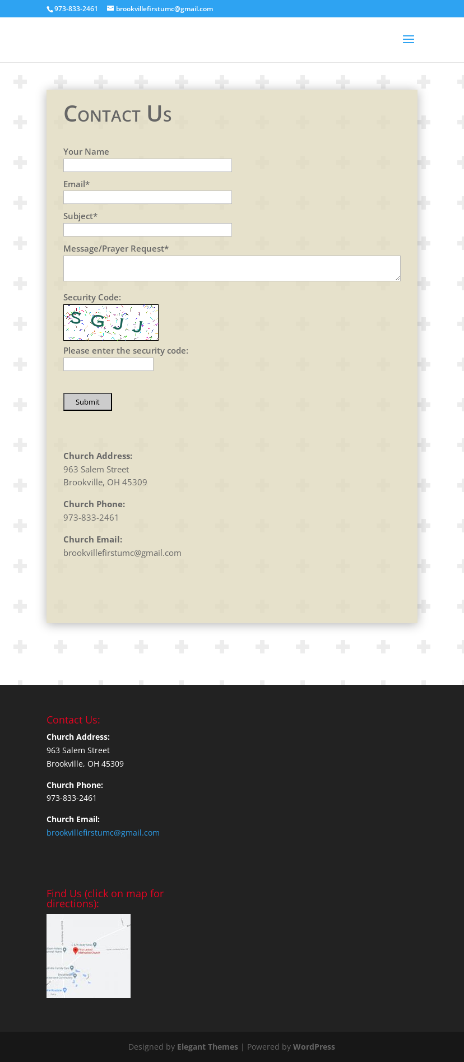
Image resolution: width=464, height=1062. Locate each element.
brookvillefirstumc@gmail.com (122, 552)
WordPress (314, 1046)
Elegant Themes (207, 1046)
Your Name (86, 151)
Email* (76, 183)
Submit (88, 402)
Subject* (80, 215)
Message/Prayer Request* (116, 248)
